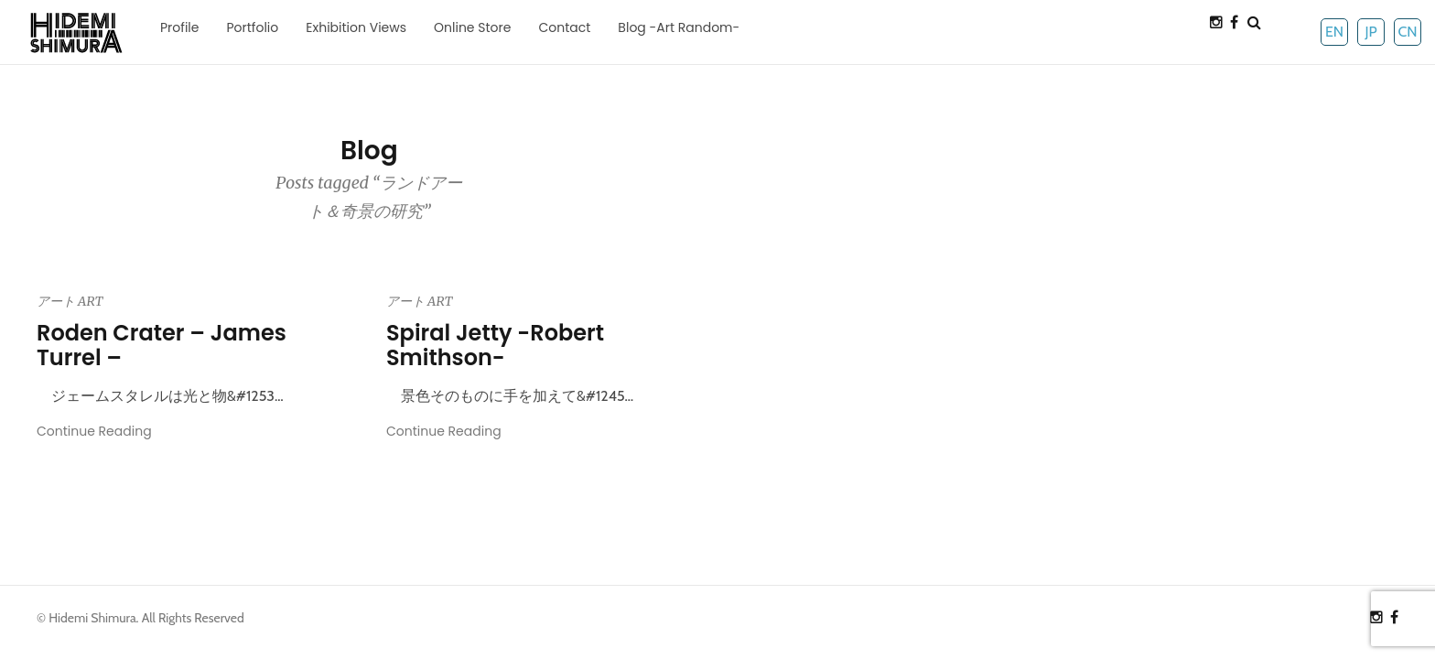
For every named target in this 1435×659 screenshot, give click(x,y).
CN (1407, 31)
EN (1334, 31)
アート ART (69, 301)
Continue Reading (94, 431)
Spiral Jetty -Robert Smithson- (495, 345)
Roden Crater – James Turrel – (161, 345)
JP (1370, 31)
